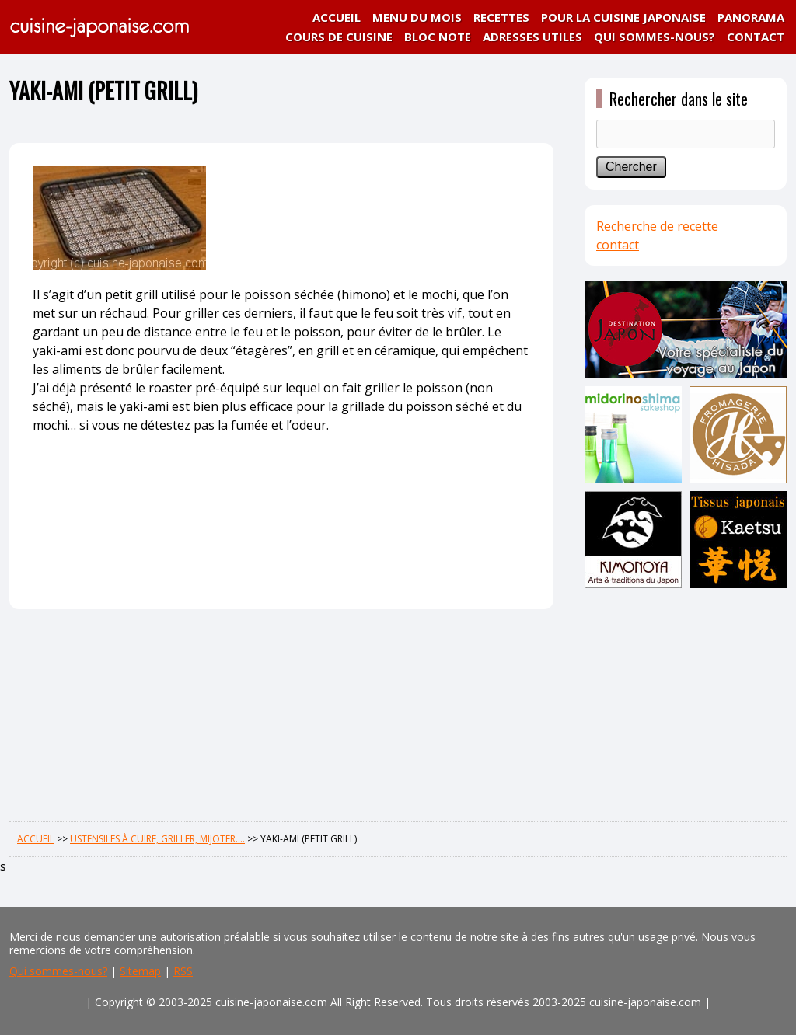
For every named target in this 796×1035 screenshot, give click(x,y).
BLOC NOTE (437, 36)
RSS (183, 971)
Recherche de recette (657, 226)
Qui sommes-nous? (58, 971)
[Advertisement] (686, 701)
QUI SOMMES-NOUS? (654, 36)
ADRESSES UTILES (532, 36)
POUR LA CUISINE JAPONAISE (623, 17)
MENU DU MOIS (417, 17)
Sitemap (140, 971)
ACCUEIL (336, 17)
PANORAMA (750, 17)
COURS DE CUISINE (339, 36)
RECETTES (501, 17)
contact (617, 244)
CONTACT (755, 36)
